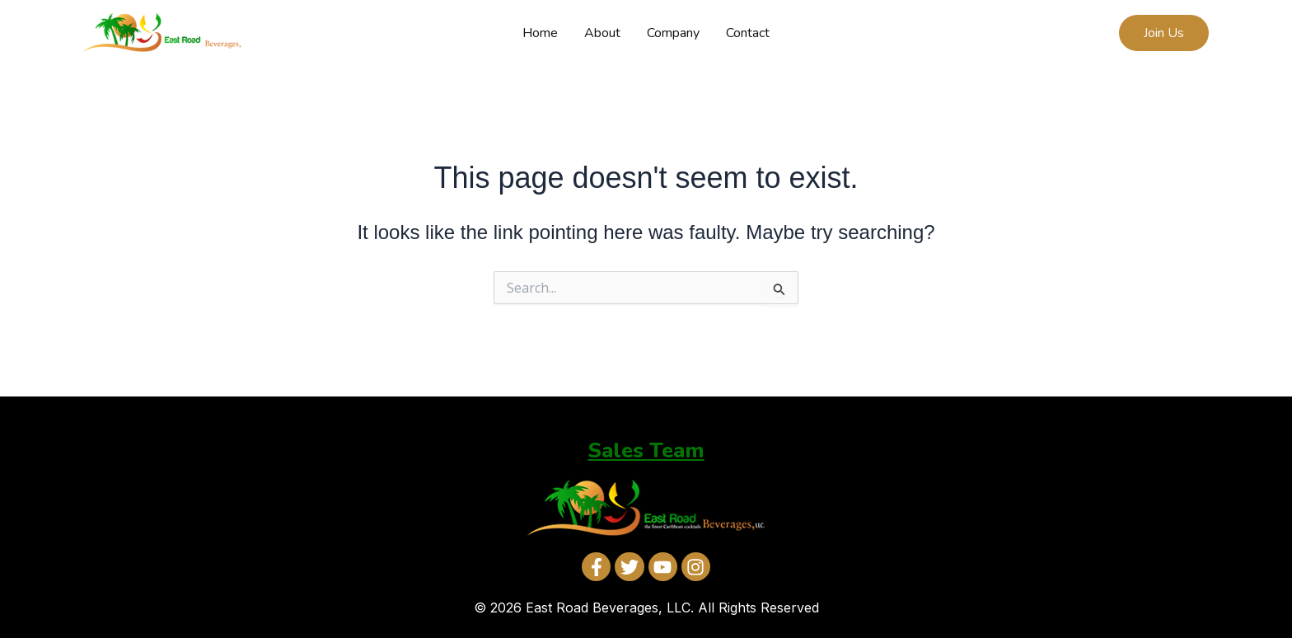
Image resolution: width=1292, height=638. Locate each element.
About (602, 33)
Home (540, 33)
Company (673, 33)
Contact (748, 33)
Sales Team (646, 450)
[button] (1164, 33)
